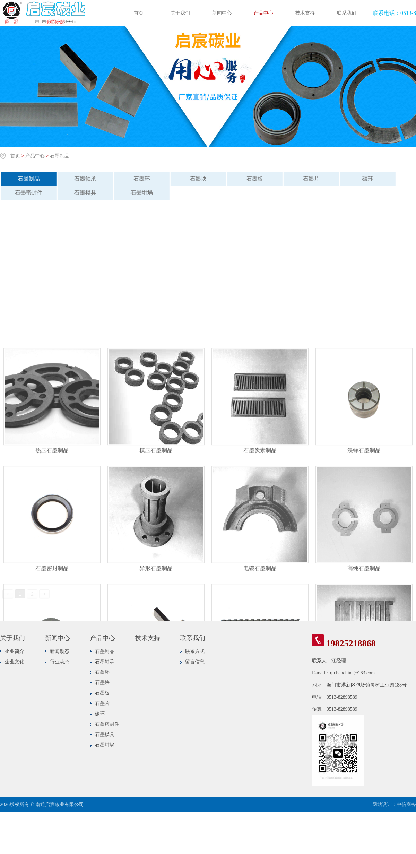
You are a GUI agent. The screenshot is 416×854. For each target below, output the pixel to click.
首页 (139, 13)
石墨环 (137, 179)
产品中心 (263, 13)
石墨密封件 (107, 724)
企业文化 (14, 661)
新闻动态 (59, 651)
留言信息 (195, 661)
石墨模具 (81, 193)
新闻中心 (222, 13)
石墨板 (250, 179)
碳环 (363, 179)
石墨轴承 (81, 179)
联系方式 (195, 651)
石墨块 (193, 179)
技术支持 (305, 13)
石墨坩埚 (137, 193)
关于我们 (180, 13)
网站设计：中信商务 (394, 804)
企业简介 (14, 651)
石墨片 (306, 179)
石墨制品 (59, 155)
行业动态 (59, 661)
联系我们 (346, 13)
